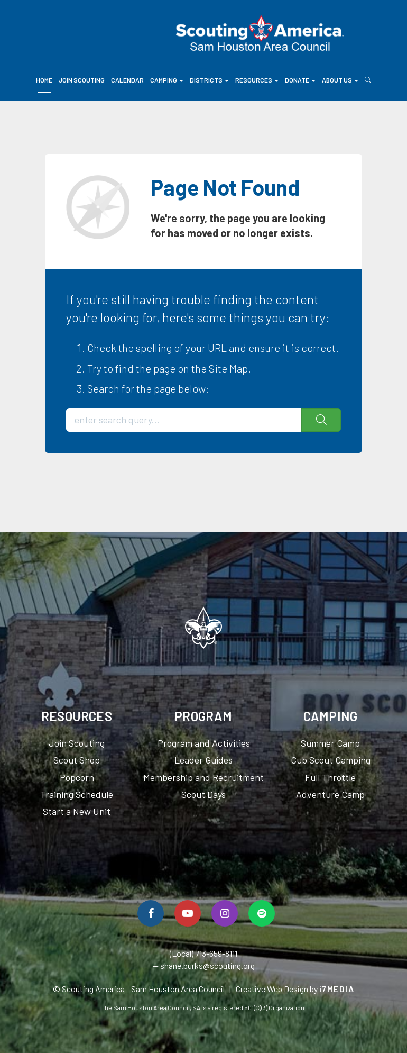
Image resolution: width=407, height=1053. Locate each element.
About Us (340, 80)
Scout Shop (76, 760)
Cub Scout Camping (331, 760)
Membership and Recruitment (203, 777)
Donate (300, 80)
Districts (209, 80)
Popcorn (77, 777)
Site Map (228, 368)
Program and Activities (204, 743)
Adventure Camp (330, 794)
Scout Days (203, 794)
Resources (257, 80)
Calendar (127, 80)
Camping (166, 80)
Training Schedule (76, 794)
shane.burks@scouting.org (207, 965)
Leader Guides (203, 760)
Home (44, 80)
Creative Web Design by (295, 989)
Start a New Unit (76, 811)
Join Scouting (82, 80)
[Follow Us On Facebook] (150, 913)
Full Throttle (330, 777)
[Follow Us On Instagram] (224, 913)
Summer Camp (330, 743)
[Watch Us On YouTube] (187, 913)
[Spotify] (261, 913)
